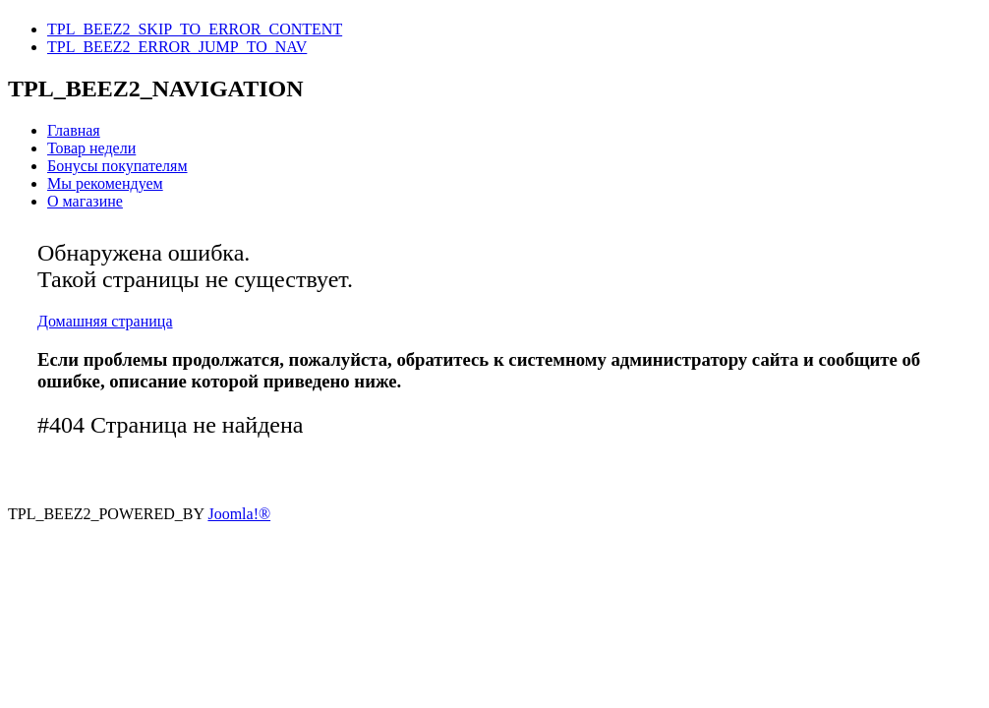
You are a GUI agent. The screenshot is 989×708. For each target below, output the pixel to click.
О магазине (85, 201)
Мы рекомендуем (105, 183)
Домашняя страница (105, 321)
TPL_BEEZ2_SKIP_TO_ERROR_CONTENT (194, 29)
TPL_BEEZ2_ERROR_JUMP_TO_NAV (177, 46)
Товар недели (91, 148)
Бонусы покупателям (117, 165)
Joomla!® (238, 513)
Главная (73, 130)
